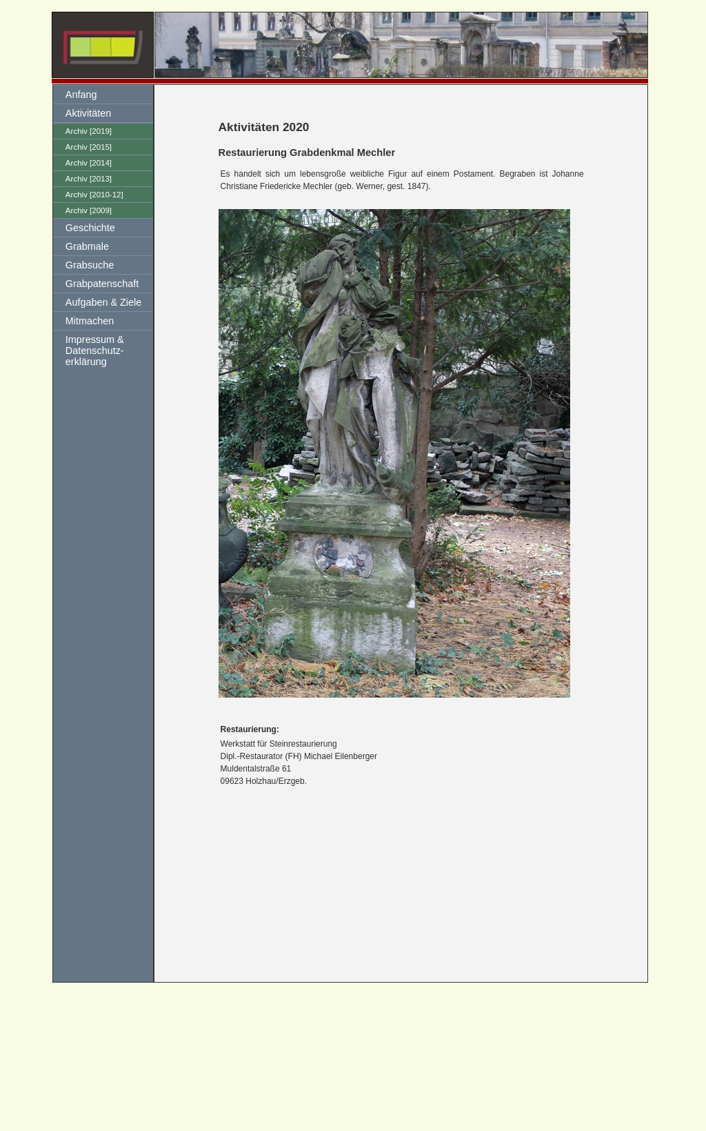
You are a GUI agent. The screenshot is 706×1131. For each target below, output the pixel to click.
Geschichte (90, 227)
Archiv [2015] (88, 147)
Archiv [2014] (88, 163)
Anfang (81, 94)
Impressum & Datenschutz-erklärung (94, 350)
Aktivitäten (88, 113)
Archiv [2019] (88, 131)
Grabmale (87, 246)
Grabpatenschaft (102, 283)
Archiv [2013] (88, 179)
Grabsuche (89, 265)
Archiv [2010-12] (94, 194)
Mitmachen (89, 320)
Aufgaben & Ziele (103, 302)
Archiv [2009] (88, 210)
